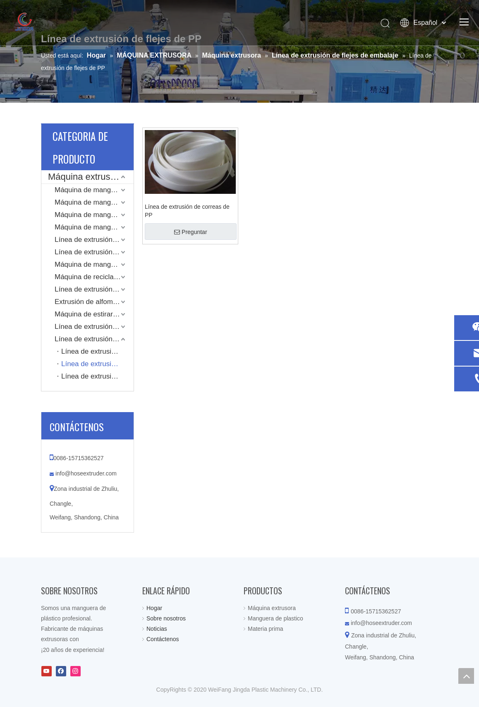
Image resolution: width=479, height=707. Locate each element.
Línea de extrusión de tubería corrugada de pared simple (94, 327)
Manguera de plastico (275, 618)
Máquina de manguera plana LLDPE (94, 215)
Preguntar (190, 232)
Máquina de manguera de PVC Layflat (94, 190)
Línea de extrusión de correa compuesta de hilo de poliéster (97, 351)
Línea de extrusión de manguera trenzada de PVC (94, 240)
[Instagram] (75, 671)
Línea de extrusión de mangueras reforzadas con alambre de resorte (94, 252)
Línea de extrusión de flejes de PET (97, 376)
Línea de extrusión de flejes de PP (97, 364)
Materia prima (265, 628)
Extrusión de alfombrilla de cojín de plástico (94, 302)
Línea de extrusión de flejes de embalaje (94, 339)
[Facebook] (61, 671)
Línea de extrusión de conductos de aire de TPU (94, 289)
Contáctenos (162, 639)
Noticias (156, 628)
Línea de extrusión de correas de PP (187, 210)
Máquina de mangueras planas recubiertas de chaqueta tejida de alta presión (94, 202)
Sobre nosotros (166, 618)
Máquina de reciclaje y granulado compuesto (94, 277)
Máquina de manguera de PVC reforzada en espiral (94, 227)
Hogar (154, 608)
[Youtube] (46, 671)
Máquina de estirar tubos (93, 314)
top (466, 676)
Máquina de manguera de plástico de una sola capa (94, 264)
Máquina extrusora (85, 176)
